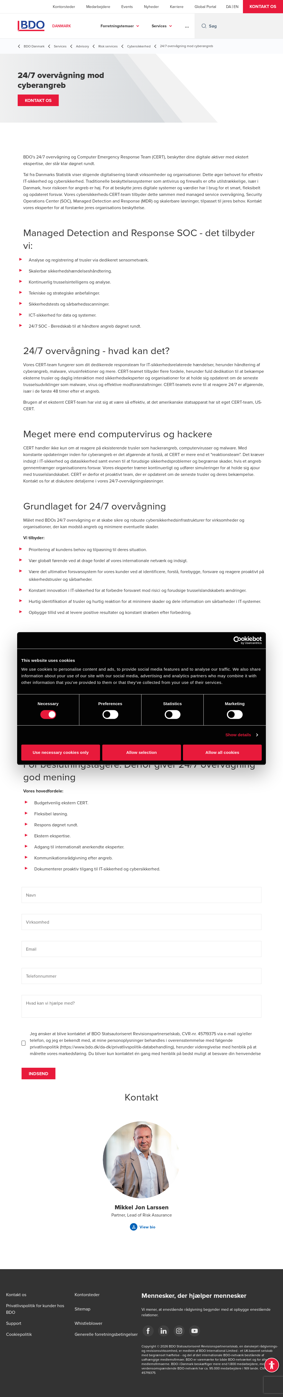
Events (127, 6)
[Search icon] (204, 26)
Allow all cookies (222, 752)
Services (159, 26)
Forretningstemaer (117, 26)
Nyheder (151, 6)
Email (31, 954)
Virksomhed (37, 927)
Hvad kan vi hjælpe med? (50, 1008)
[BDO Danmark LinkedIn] (163, 1330)
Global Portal (205, 6)
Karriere (177, 6)
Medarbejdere (98, 6)
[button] (263, 6)
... (187, 25)
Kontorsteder (64, 6)
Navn (31, 900)
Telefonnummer (41, 981)
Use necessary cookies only (61, 752)
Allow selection (141, 752)
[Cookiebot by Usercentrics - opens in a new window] (237, 640)
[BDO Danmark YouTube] (194, 1330)
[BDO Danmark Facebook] (148, 1330)
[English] (236, 6)
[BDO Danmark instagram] (179, 1330)
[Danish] (228, 6)
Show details (238, 734)
